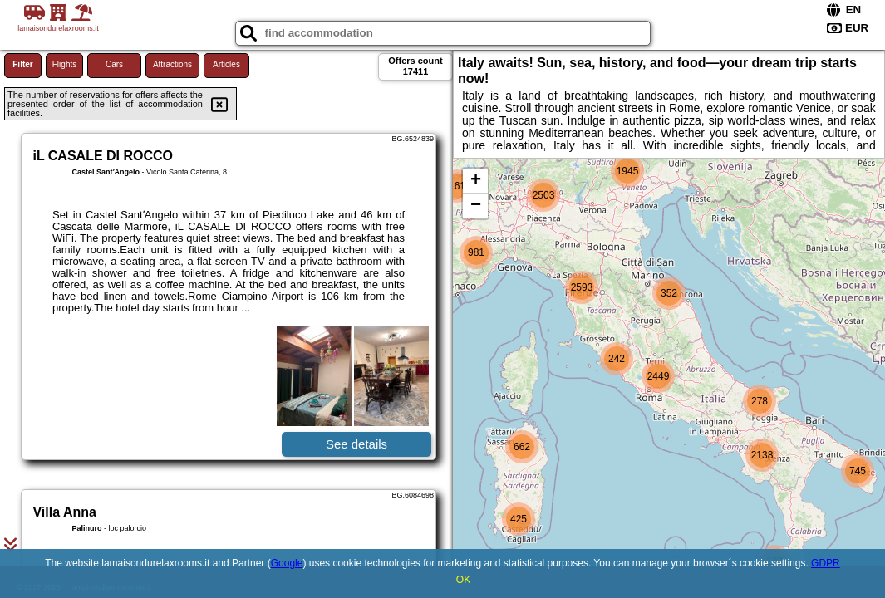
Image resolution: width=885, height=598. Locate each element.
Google (287, 563)
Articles (226, 64)
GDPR (825, 563)
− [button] (475, 206)
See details (356, 444)
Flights (64, 64)
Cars (114, 64)
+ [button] (475, 181)
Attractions (172, 64)
